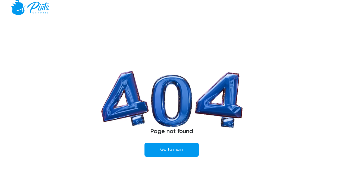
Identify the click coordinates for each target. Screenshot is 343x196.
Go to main (171, 150)
